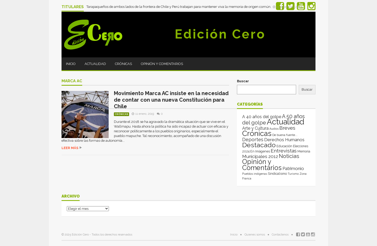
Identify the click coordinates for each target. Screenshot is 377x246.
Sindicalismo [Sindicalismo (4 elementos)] (277, 174)
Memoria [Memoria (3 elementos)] (303, 151)
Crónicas (123, 64)
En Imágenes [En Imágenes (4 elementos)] (260, 151)
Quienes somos (255, 234)
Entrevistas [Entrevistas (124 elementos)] (284, 151)
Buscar (243, 81)
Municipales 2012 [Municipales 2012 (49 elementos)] (260, 156)
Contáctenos (280, 234)
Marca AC (72, 81)
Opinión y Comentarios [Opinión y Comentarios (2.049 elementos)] (262, 165)
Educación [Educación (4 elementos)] (284, 146)
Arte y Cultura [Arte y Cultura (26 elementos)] (255, 128)
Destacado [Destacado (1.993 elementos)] (259, 145)
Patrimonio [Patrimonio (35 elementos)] (293, 168)
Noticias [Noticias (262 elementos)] (289, 156)
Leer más (70, 148)
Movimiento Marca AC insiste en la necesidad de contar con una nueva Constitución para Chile (171, 100)
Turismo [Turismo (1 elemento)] (293, 173)
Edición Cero (220, 34)
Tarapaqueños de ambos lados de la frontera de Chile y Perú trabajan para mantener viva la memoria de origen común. (179, 7)
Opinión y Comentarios (162, 64)
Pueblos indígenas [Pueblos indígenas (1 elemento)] (254, 173)
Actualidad (95, 64)
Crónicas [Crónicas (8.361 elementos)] (256, 133)
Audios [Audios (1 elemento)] (274, 128)
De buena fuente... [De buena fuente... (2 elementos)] (284, 135)
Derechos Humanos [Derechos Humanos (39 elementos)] (284, 139)
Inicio (71, 64)
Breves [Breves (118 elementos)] (287, 128)
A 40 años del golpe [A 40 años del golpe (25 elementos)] (261, 116)
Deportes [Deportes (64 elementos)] (252, 139)
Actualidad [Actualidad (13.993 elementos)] (285, 121)
